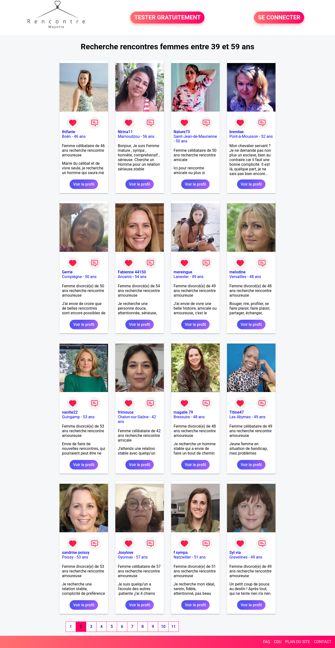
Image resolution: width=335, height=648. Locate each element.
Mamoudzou (129, 136)
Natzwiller (182, 557)
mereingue (183, 272)
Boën (66, 136)
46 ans (80, 136)
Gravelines (238, 557)
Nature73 (182, 131)
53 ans (89, 417)
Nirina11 (125, 131)
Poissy (67, 557)
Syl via (235, 552)
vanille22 (70, 412)
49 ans (197, 276)
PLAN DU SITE (297, 641)
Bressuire (182, 417)
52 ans (267, 136)
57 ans (142, 557)
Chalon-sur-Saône (133, 417)
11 (173, 626)
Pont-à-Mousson (243, 136)
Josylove (125, 552)
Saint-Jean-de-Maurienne (195, 136)
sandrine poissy (75, 552)
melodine (237, 272)
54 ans (140, 276)
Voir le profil (83, 184)
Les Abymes (240, 417)
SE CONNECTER (279, 17)
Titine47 (236, 412)
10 (163, 626)
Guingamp (71, 417)
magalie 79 (183, 412)
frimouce (125, 412)
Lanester (181, 276)
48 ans (255, 276)
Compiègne (72, 276)
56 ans (149, 136)
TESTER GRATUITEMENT (167, 17)
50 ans (181, 141)
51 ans (200, 557)
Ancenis (125, 276)
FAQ (266, 641)
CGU (278, 641)
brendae (236, 131)
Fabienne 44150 (132, 272)
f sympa (181, 552)
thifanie (68, 131)
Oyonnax (125, 557)
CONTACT (322, 641)
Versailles (237, 276)
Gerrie (67, 272)
